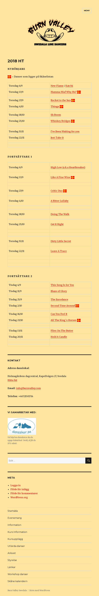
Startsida (13, 511)
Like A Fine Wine (60, 177)
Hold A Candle (59, 336)
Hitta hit (12, 380)
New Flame (57, 85)
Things (55, 106)
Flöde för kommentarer (24, 493)
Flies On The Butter (62, 330)
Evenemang (15, 518)
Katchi (69, 85)
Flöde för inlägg (19, 489)
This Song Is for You (62, 284)
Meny (87, 10)
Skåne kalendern (17, 581)
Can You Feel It (59, 314)
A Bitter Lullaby (59, 200)
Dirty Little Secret (61, 241)
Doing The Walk (60, 214)
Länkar (11, 567)
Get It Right (57, 224)
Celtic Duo (57, 190)
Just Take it (57, 137)
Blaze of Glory (59, 291)
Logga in (15, 485)
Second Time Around (63, 305)
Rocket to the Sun (61, 100)
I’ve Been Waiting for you (65, 131)
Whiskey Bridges (60, 120)
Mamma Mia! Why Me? (64, 91)
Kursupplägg (15, 539)
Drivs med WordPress (39, 590)
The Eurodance (59, 299)
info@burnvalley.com (28, 388)
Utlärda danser (16, 546)
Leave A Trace (59, 251)
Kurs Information (17, 532)
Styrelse (12, 560)
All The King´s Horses (63, 320)
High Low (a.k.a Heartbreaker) (68, 167)
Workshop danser (18, 574)
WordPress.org (19, 497)
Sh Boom (56, 114)
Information (14, 525)
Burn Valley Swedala (17, 590)
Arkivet (12, 553)
